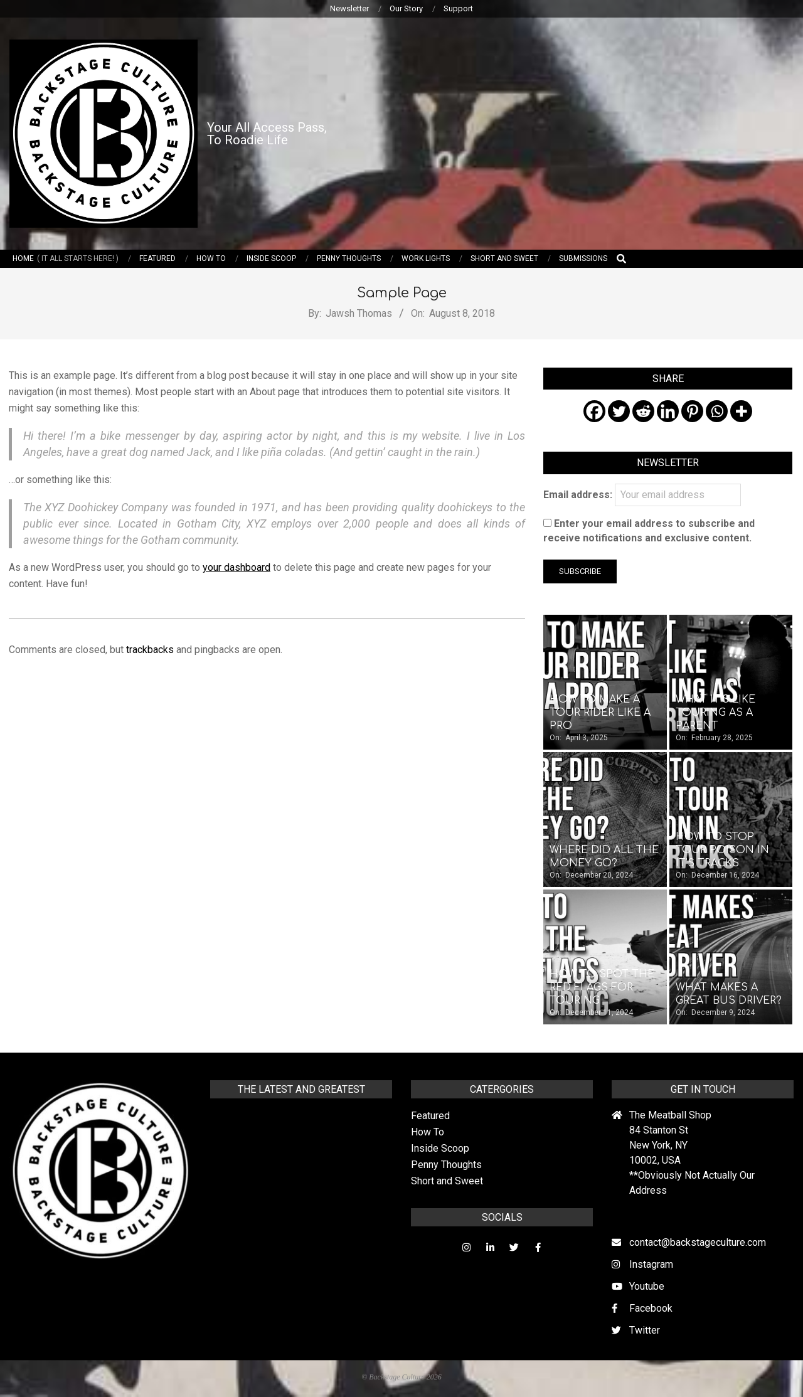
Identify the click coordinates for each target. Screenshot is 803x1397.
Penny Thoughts (446, 1165)
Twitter (644, 1330)
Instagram (651, 1264)
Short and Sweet (447, 1181)
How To (427, 1132)
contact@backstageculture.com (697, 1242)
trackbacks (150, 650)
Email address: (642, 495)
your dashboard (236, 567)
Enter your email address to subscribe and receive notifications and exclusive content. (649, 530)
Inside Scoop (440, 1148)
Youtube (646, 1286)
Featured (430, 1116)
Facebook (651, 1308)
